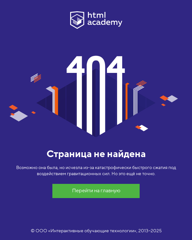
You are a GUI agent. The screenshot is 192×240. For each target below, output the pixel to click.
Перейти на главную (96, 190)
